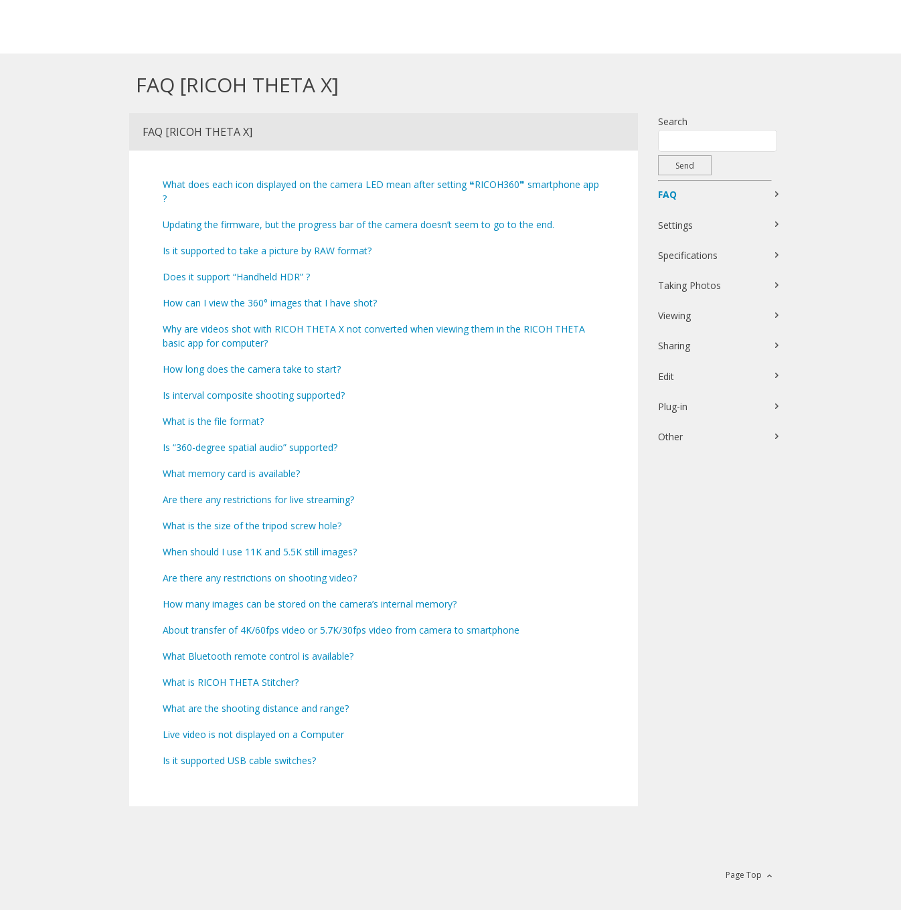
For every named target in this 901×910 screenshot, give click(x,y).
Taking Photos (689, 285)
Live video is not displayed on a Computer (253, 734)
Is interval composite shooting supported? (254, 395)
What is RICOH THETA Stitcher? (231, 682)
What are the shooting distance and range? (256, 708)
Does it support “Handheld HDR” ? (236, 276)
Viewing (674, 315)
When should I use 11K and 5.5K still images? (260, 551)
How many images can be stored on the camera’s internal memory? (310, 604)
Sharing (674, 345)
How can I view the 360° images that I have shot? (270, 302)
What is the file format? (213, 421)
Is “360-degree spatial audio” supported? (250, 447)
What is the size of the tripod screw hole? (252, 525)
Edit (666, 376)
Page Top (744, 875)
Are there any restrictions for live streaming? (258, 499)
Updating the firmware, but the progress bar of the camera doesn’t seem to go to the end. (358, 224)
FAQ (667, 194)
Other (670, 436)
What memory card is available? (231, 473)
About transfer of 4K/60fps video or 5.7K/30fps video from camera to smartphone (341, 630)
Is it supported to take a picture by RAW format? (267, 250)
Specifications (688, 255)
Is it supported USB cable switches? (239, 760)
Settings (675, 225)
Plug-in (672, 406)
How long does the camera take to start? (252, 369)
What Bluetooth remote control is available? (258, 656)
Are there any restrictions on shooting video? (260, 577)
